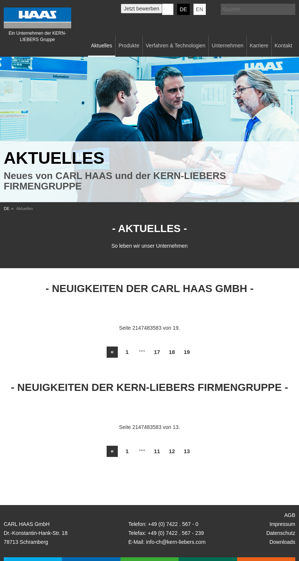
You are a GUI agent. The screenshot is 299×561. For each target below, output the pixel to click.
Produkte (129, 45)
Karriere (259, 45)
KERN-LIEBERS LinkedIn (167, 9)
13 (187, 451)
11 (157, 451)
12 (172, 451)
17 (157, 352)
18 (172, 352)
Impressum (282, 524)
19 (187, 352)
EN (199, 9)
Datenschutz (280, 533)
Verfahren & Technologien (175, 45)
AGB (289, 515)
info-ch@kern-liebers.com (176, 542)
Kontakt (283, 45)
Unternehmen (227, 45)
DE (183, 9)
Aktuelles (101, 45)
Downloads (282, 542)
